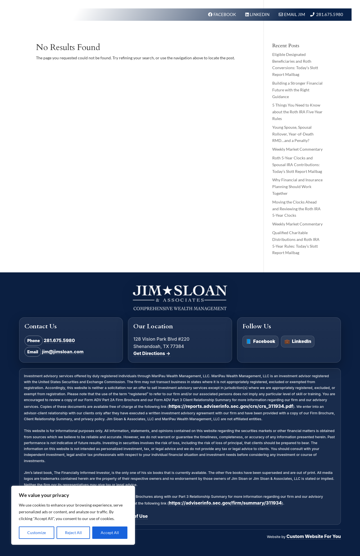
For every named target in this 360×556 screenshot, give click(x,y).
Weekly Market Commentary (297, 149)
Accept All (110, 532)
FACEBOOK (225, 14)
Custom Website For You (314, 536)
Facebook (260, 341)
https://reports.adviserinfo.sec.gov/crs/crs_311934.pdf (231, 406)
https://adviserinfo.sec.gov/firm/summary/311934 (225, 503)
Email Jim (294, 14)
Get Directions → (151, 353)
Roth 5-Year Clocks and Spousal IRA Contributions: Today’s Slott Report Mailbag (297, 164)
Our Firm (187, 32)
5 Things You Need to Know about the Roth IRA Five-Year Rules (297, 112)
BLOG (278, 32)
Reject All (73, 532)
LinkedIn (297, 341)
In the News (250, 32)
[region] (73, 515)
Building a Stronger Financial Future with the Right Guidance (297, 90)
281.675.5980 (329, 14)
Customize (36, 532)
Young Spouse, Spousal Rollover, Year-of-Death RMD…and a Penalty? (293, 134)
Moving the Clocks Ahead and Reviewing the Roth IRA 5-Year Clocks (296, 209)
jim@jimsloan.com (63, 351)
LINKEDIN (260, 14)
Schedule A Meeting (317, 32)
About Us (217, 32)
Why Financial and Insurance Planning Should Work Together (297, 186)
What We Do (154, 32)
